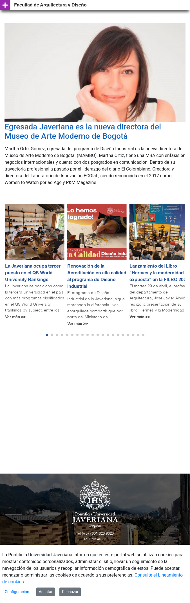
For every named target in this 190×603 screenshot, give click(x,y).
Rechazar (70, 591)
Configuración (17, 591)
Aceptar (46, 591)
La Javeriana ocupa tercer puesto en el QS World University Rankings (33, 273)
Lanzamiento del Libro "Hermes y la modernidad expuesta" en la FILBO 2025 (159, 273)
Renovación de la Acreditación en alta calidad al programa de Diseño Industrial (96, 276)
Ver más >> (15, 317)
